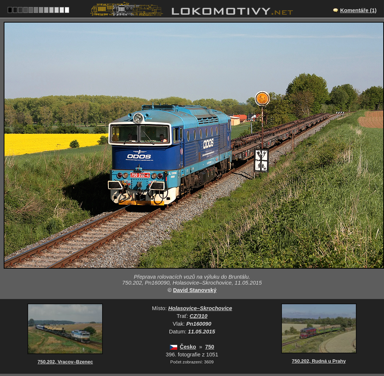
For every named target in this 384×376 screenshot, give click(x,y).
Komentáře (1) (358, 10)
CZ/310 (199, 316)
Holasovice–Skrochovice (200, 308)
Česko (188, 347)
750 (209, 347)
